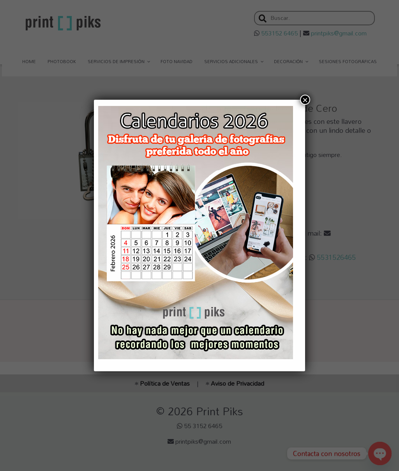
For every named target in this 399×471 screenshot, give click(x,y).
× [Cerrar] (305, 100)
